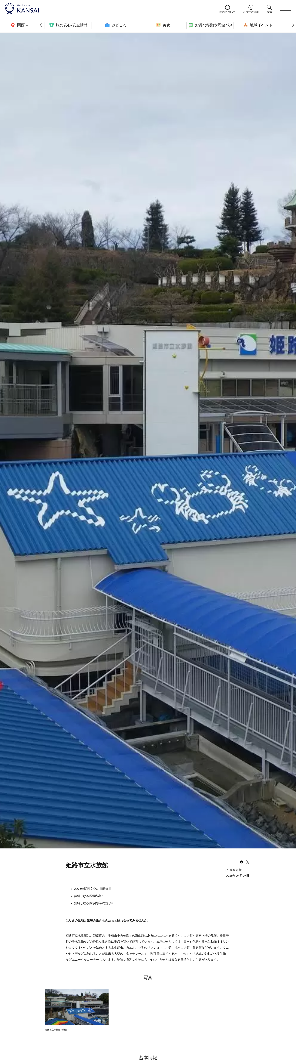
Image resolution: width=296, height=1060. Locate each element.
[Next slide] (293, 25)
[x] (247, 862)
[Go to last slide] (41, 25)
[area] (19, 25)
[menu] (285, 8)
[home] (108, 9)
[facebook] (241, 862)
